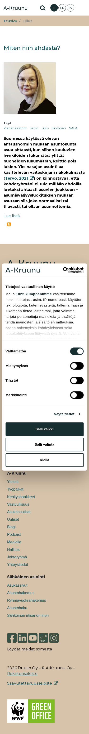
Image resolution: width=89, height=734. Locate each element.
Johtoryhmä (17, 557)
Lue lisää (12, 216)
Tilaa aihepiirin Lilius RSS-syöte (9, 224)
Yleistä (13, 482)
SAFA (73, 128)
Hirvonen (59, 128)
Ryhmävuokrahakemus (26, 600)
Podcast (14, 534)
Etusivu (10, 21)
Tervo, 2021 (16, 178)
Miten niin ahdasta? (32, 47)
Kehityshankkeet (21, 497)
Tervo (34, 128)
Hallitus (13, 550)
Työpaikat (15, 489)
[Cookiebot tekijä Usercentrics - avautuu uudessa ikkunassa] (63, 270)
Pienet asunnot (15, 128)
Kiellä (44, 460)
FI (54, 8)
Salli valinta (44, 444)
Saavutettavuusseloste (29, 683)
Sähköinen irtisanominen (28, 615)
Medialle (14, 542)
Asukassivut (17, 585)
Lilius (45, 128)
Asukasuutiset (19, 512)
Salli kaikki (44, 429)
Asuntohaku (17, 608)
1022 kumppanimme (34, 294)
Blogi (11, 527)
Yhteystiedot (17, 565)
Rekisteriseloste (22, 673)
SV (70, 8)
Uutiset (13, 519)
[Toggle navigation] (81, 7)
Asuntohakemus (20, 593)
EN (62, 8)
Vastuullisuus (18, 504)
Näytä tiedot (64, 414)
